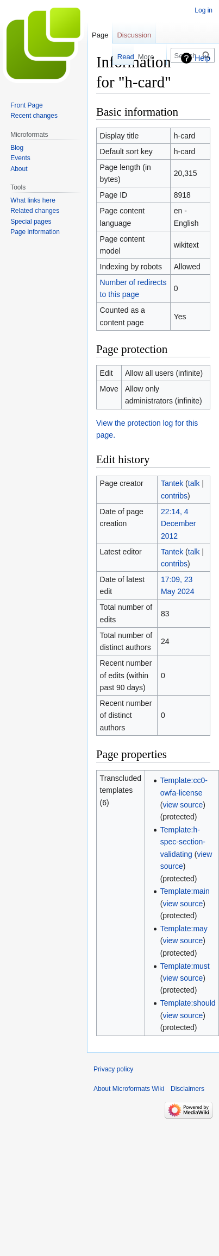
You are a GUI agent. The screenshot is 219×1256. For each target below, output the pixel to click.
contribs (174, 495)
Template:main (185, 891)
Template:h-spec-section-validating (182, 842)
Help (202, 58)
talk (194, 483)
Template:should (188, 1003)
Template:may (184, 928)
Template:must (185, 966)
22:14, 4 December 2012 (178, 523)
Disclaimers (187, 1089)
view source (182, 804)
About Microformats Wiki (128, 1089)
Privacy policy (113, 1069)
